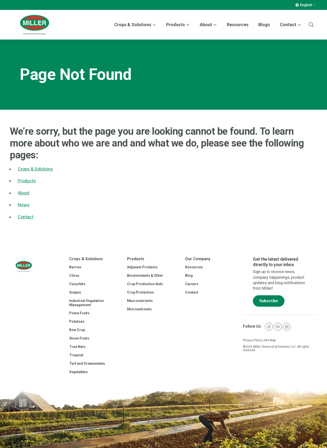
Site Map (270, 340)
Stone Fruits (79, 338)
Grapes (75, 292)
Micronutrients (139, 309)
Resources (237, 24)
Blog (189, 275)
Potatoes (77, 321)
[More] (314, 4)
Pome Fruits (79, 313)
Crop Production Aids (145, 284)
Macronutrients (140, 301)
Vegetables (78, 372)
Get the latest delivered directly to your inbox (275, 261)
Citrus (74, 275)
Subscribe (268, 301)
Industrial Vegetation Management (86, 303)
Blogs (264, 24)
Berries (75, 267)
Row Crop (77, 330)
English (306, 5)
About (23, 192)
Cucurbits (77, 284)
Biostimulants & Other (145, 275)
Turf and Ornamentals (87, 363)
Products (175, 24)
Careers (191, 284)
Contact (25, 216)
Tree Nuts (77, 347)
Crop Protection (140, 292)
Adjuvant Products (142, 267)
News (23, 204)
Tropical (76, 355)
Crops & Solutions (132, 24)
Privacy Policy (252, 340)
